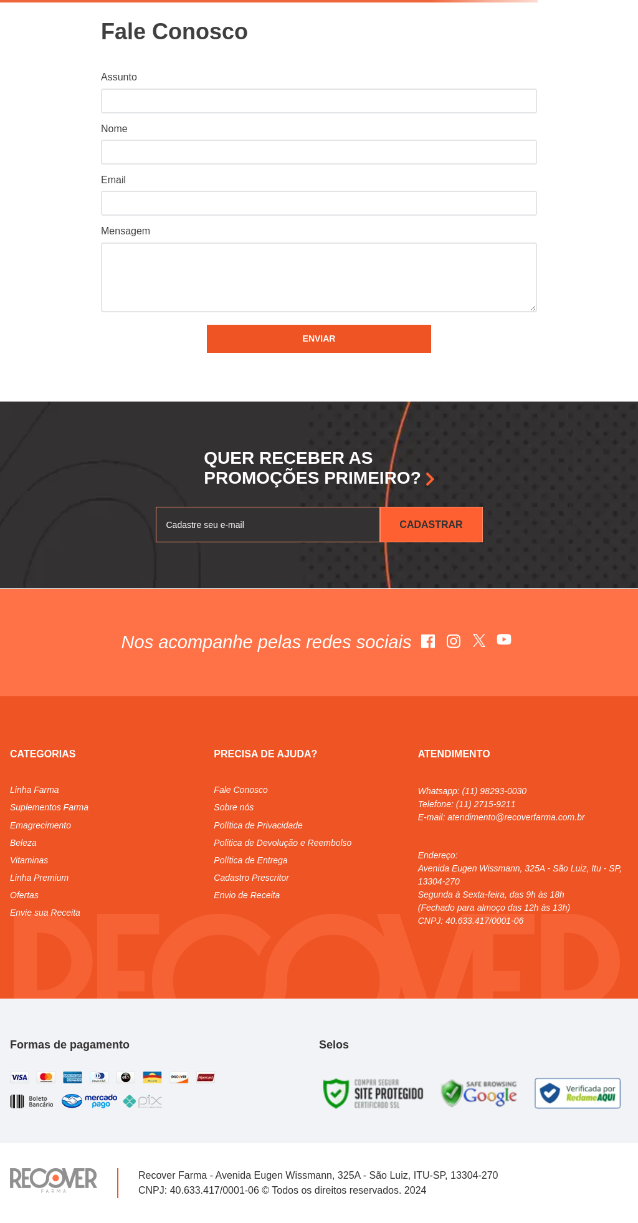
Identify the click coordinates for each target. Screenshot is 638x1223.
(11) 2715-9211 (486, 804)
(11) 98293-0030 (494, 791)
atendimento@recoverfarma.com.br (515, 817)
